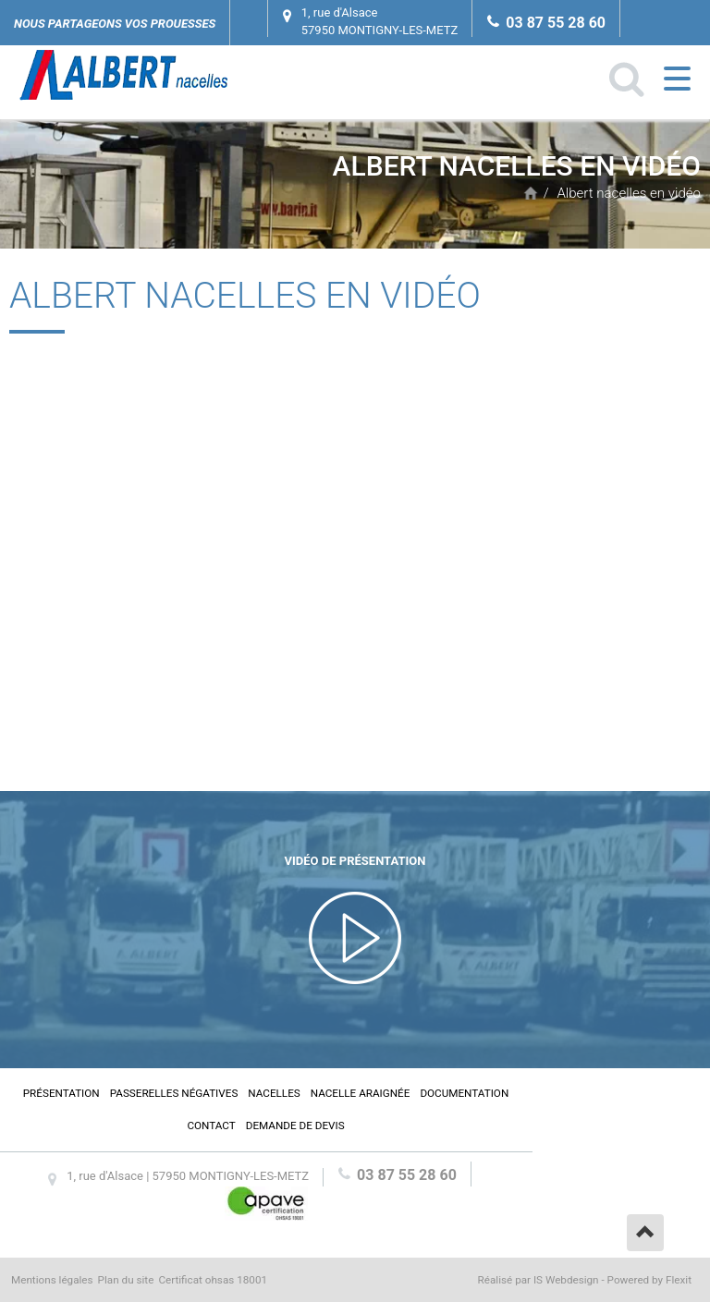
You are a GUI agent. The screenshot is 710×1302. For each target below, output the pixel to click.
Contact (211, 1125)
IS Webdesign (566, 1279)
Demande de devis (295, 1125)
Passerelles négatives (174, 1093)
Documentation (464, 1093)
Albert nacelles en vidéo (629, 193)
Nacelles (274, 1093)
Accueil (530, 193)
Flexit (679, 1279)
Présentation (61, 1093)
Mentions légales (52, 1279)
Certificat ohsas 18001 (212, 1279)
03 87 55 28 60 (556, 22)
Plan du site (126, 1279)
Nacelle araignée (360, 1093)
